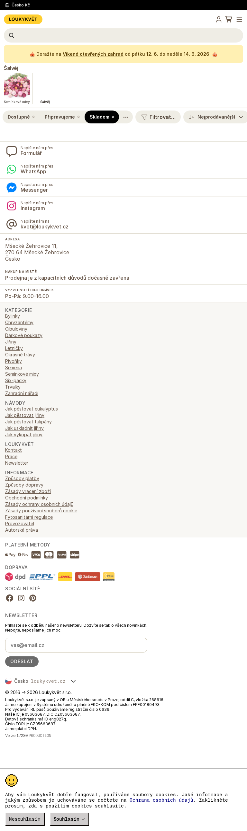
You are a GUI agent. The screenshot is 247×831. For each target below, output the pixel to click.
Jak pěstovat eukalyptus (31, 408)
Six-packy (15, 380)
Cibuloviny (16, 329)
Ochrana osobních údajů (161, 800)
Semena (13, 367)
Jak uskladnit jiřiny (24, 428)
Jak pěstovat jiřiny (24, 415)
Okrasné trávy (20, 354)
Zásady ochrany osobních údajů (39, 504)
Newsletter (16, 463)
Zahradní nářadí (21, 393)
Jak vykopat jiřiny (23, 434)
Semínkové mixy (22, 374)
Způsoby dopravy (24, 485)
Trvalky (13, 387)
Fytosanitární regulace (29, 517)
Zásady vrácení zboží (28, 491)
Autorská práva (21, 530)
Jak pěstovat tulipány (28, 421)
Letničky (14, 348)
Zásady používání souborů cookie (41, 510)
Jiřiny (10, 341)
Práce (11, 456)
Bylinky (12, 316)
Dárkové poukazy (23, 335)
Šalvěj (11, 68)
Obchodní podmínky (26, 497)
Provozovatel (19, 523)
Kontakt (13, 450)
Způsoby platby (22, 478)
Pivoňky (13, 361)
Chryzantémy (19, 322)
